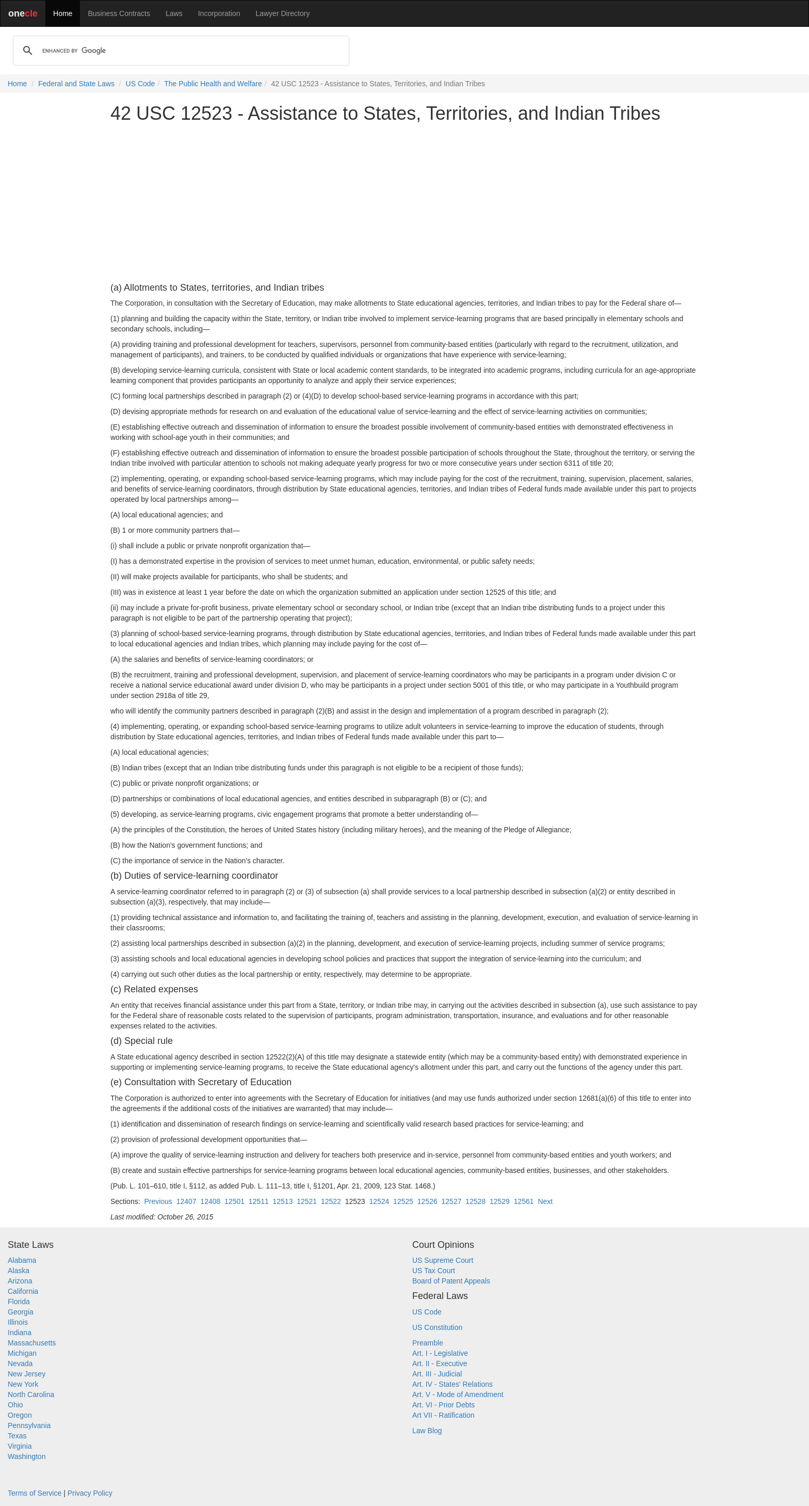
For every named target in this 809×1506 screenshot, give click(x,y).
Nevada (20, 1363)
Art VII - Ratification (443, 1415)
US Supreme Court (442, 1260)
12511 (259, 1201)
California (23, 1291)
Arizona (20, 1281)
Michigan (22, 1353)
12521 (307, 1201)
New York (23, 1384)
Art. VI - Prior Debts (443, 1405)
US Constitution (437, 1327)
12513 (283, 1201)
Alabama (22, 1260)
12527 (452, 1201)
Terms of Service (34, 1493)
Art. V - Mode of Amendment (458, 1394)
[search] (179, 50)
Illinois (18, 1322)
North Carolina (31, 1394)
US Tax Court (433, 1270)
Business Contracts (119, 13)
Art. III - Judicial (437, 1374)
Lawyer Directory (282, 13)
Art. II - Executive (439, 1363)
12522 (331, 1201)
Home (62, 13)
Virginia (19, 1446)
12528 (475, 1201)
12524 (379, 1201)
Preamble (427, 1343)
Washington (26, 1456)
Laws (174, 13)
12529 (500, 1201)
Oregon (20, 1415)
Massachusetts (32, 1343)
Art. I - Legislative (440, 1353)
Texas (17, 1436)
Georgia (21, 1312)
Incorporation (219, 13)
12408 (210, 1201)
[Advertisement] (404, 203)
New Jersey (26, 1374)
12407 (186, 1201)
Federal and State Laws (76, 84)
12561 (524, 1201)
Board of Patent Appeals (451, 1281)
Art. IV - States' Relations (452, 1384)
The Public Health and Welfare (213, 84)
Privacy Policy (90, 1493)
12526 (427, 1201)
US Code (140, 84)
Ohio (15, 1405)
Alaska (18, 1270)
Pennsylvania (29, 1425)
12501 (234, 1201)
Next (545, 1201)
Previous (158, 1201)
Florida (19, 1301)
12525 (403, 1201)
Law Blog (427, 1430)
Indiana (19, 1332)
